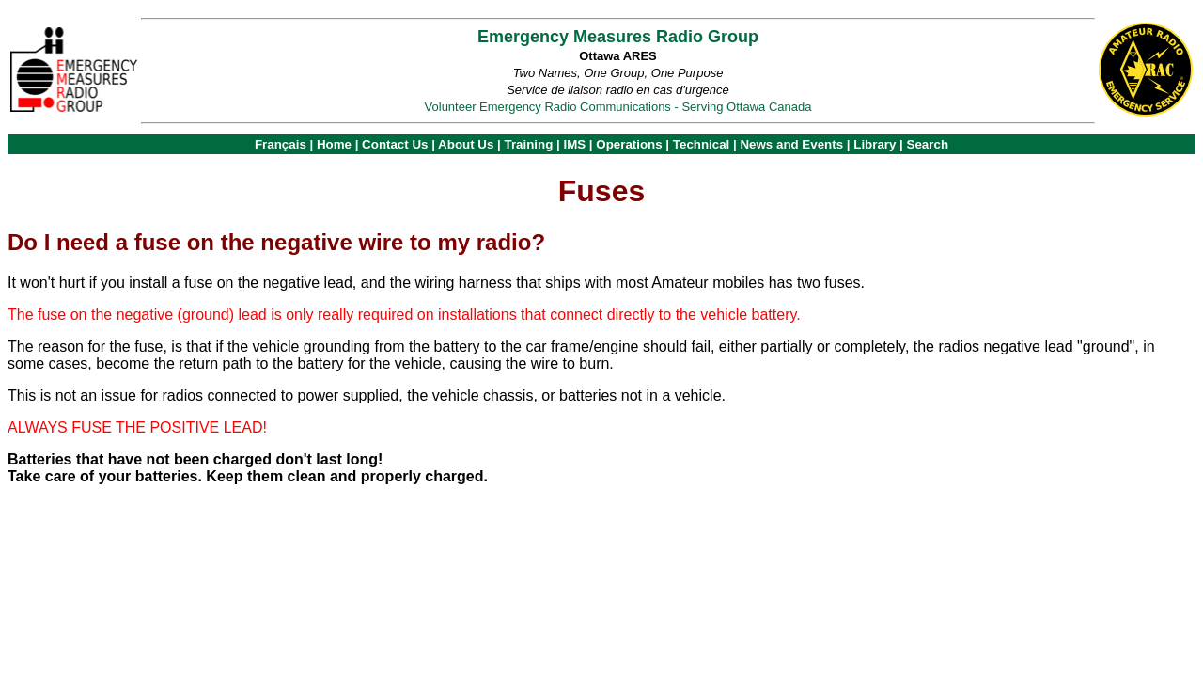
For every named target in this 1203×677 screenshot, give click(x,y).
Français (280, 144)
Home (334, 144)
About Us (465, 144)
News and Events (791, 144)
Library (874, 144)
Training (528, 144)
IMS (574, 144)
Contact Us (395, 144)
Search (927, 144)
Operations (629, 144)
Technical (701, 144)
